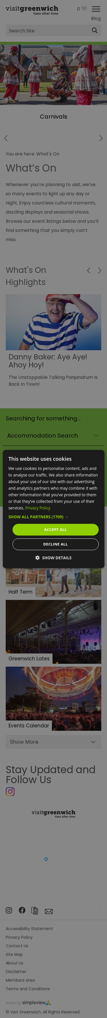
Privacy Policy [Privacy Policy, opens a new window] (37, 508)
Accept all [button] (55, 529)
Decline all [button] (55, 544)
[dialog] (53, 509)
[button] (53, 516)
